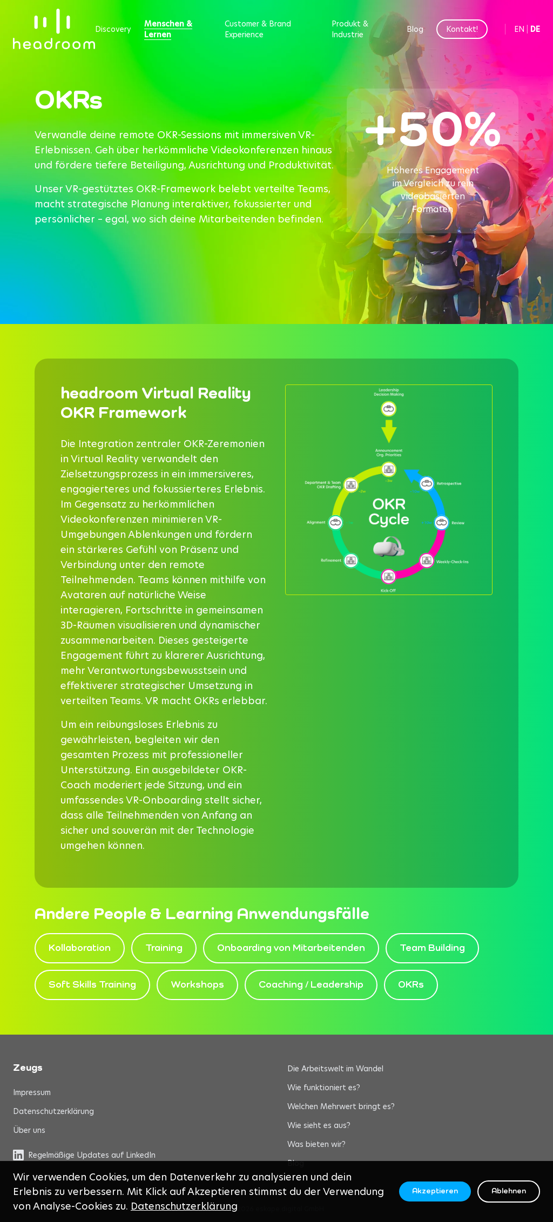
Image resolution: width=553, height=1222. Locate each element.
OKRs (411, 985)
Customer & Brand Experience (258, 29)
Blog (415, 29)
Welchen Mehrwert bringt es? (341, 1106)
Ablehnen (508, 1191)
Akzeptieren (435, 1191)
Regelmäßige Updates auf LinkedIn (84, 1155)
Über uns (29, 1130)
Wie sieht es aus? (318, 1125)
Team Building (432, 948)
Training (164, 948)
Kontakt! (462, 29)
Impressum (32, 1092)
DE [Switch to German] (535, 29)
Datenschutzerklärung (53, 1111)
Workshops (197, 985)
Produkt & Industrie (350, 29)
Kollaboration (80, 948)
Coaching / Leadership (311, 985)
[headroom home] (54, 29)
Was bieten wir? (316, 1144)
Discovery (113, 29)
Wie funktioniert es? (323, 1087)
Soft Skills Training (92, 985)
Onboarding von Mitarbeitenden (291, 948)
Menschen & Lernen (168, 29)
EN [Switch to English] (519, 29)
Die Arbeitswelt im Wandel (335, 1068)
